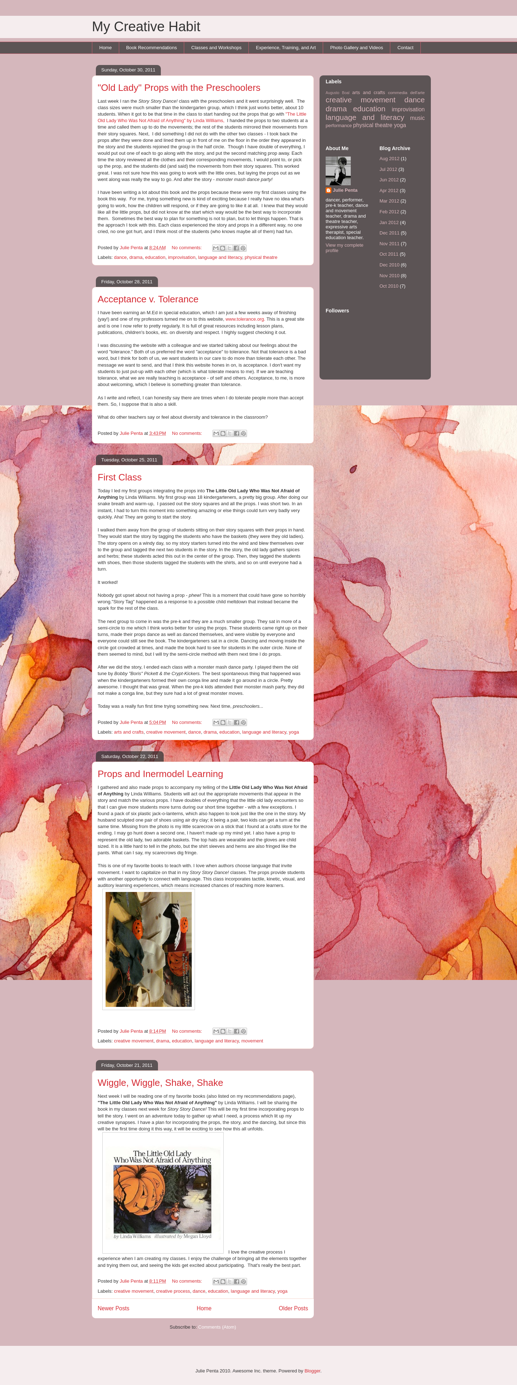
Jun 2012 (389, 179)
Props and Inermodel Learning (160, 773)
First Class (120, 477)
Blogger (312, 1371)
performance (339, 125)
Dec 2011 (389, 233)
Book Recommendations (151, 47)
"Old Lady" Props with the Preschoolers (179, 87)
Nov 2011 (389, 243)
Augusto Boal (337, 93)
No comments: (187, 247)
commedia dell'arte (406, 92)
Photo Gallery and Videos (356, 47)
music (417, 118)
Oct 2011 (389, 254)
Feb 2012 (389, 211)
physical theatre (261, 257)
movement (252, 1041)
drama (136, 257)
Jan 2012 (389, 222)
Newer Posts (113, 1308)
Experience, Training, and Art (286, 47)
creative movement (166, 732)
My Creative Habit (146, 26)
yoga (294, 732)
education (155, 257)
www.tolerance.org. (245, 319)
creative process (173, 1291)
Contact (405, 47)
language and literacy (220, 257)
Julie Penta (132, 247)
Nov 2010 (389, 275)
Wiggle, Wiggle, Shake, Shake (160, 1082)
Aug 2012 (389, 158)
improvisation (182, 257)
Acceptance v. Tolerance (148, 299)
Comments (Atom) (217, 1327)
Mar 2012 (389, 201)
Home (105, 47)
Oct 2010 (389, 286)
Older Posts (293, 1308)
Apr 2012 (389, 190)
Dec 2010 (389, 265)
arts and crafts (129, 732)
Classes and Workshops (216, 47)
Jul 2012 (388, 169)
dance (120, 257)
